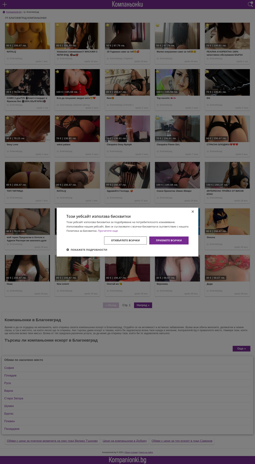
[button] (86, 249)
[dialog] (127, 231)
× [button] (192, 211)
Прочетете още (108, 230)
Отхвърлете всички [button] (125, 240)
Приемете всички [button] (169, 240)
